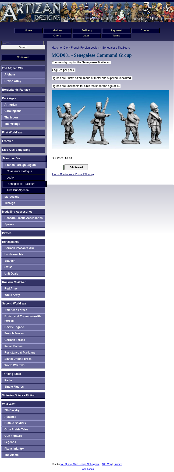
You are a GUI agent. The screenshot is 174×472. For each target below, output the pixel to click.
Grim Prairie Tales (16, 429)
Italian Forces (13, 346)
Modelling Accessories (17, 211)
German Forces (14, 340)
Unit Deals (11, 273)
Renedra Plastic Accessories (23, 218)
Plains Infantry (14, 448)
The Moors (11, 117)
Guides (57, 30)
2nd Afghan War (12, 68)
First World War (12, 132)
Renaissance (10, 241)
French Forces (14, 333)
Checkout (23, 57)
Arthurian (10, 104)
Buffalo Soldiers (15, 423)
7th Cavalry (12, 410)
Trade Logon (87, 469)
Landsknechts (13, 254)
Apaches (10, 416)
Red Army (11, 288)
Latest (86, 35)
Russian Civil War (14, 282)
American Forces (15, 310)
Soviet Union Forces (18, 359)
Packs (8, 380)
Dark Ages (9, 98)
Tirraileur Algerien (18, 190)
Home (28, 30)
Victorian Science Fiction (19, 395)
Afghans (10, 74)
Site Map (107, 464)
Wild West (8, 404)
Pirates (6, 233)
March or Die (60, 47)
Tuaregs (9, 203)
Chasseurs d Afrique (19, 171)
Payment (116, 30)
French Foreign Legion (85, 47)
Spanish (9, 260)
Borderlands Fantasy (16, 89)
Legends (10, 442)
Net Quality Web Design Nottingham (79, 464)
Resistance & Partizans (19, 352)
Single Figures (14, 386)
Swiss (8, 267)
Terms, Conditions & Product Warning (73, 174)
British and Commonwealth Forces (22, 318)
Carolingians (12, 111)
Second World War (14, 303)
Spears (9, 224)
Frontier (7, 141)
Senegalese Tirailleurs (116, 47)
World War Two (14, 365)
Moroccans (11, 196)
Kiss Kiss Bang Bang (16, 149)
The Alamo (11, 455)
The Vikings (12, 123)
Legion (11, 177)
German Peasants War (19, 248)
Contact (145, 30)
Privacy (118, 464)
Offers (57, 35)
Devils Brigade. (14, 327)
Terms (116, 35)
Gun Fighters (13, 435)
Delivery (87, 30)
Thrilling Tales (11, 373)
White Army (12, 295)
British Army (12, 81)
